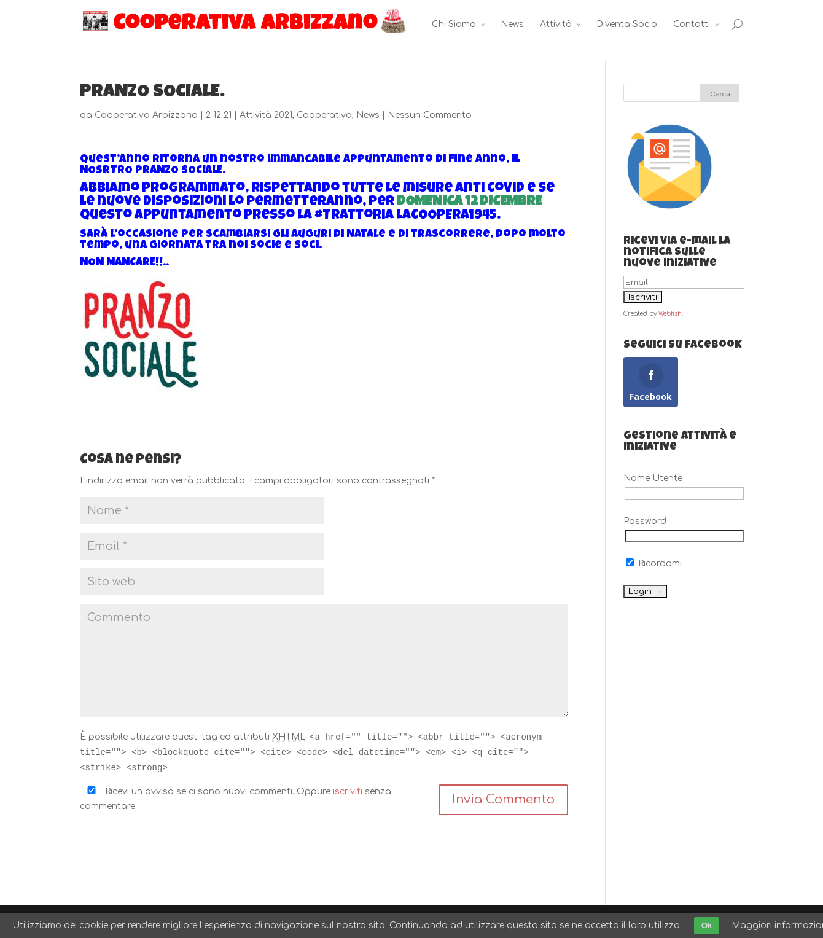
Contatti (691, 24)
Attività (556, 24)
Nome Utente (652, 478)
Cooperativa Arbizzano (146, 115)
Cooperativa (324, 115)
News (512, 24)
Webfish (670, 313)
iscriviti (347, 791)
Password (644, 521)
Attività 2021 (266, 115)
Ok (706, 925)
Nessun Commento (430, 115)
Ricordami (654, 563)
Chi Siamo (454, 24)
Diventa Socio (626, 24)
